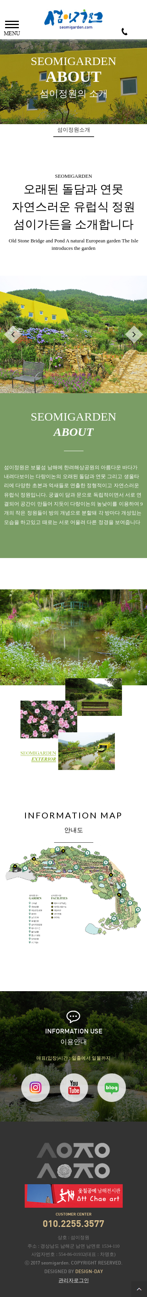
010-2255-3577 (124, 31)
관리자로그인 (73, 1280)
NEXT (134, 334)
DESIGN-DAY (89, 1271)
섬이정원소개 (73, 130)
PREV (13, 334)
